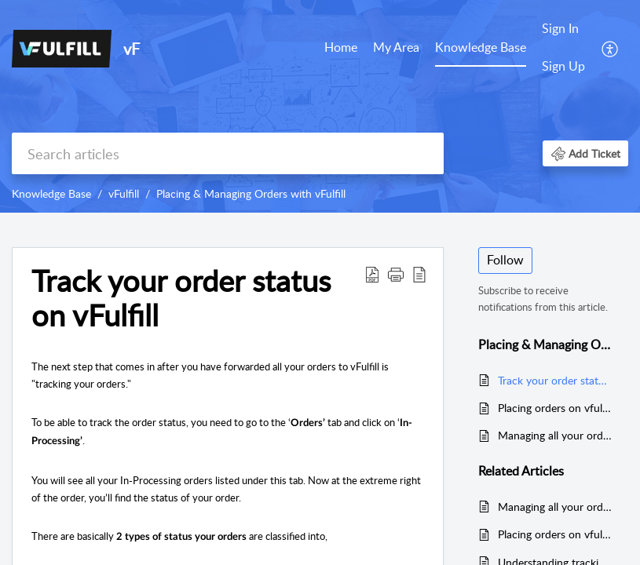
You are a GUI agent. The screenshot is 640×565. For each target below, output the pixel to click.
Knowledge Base (480, 47)
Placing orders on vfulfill (555, 407)
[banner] (320, 106)
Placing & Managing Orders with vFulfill (251, 193)
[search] (228, 153)
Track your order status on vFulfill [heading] (181, 298)
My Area (396, 47)
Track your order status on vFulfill (555, 380)
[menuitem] (340, 48)
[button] (610, 48)
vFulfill (123, 193)
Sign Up (563, 66)
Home (340, 47)
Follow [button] (505, 259)
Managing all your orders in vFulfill (555, 435)
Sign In (560, 28)
